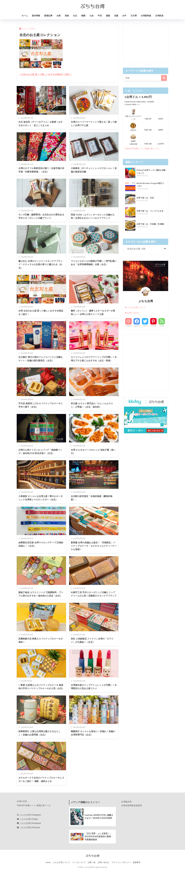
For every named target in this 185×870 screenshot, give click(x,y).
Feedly (162, 325)
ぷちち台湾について (136, 307)
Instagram (128, 325)
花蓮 (116, 16)
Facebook (137, 325)
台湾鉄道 (159, 16)
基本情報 (36, 16)
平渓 (100, 16)
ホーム (25, 16)
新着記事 (48, 16)
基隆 (108, 16)
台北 (75, 16)
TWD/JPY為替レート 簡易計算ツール (142, 148)
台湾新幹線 (146, 16)
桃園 (83, 16)
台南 (59, 16)
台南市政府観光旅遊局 (131, 805)
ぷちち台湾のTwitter (27, 819)
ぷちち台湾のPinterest (28, 827)
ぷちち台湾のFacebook (29, 823)
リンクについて (79, 862)
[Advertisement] (145, 43)
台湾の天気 (22, 801)
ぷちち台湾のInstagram (29, 815)
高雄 (67, 16)
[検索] (164, 78)
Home (48, 862)
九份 (91, 16)
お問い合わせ (133, 313)
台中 (124, 16)
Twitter (145, 325)
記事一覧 (91, 862)
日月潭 (134, 16)
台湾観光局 (126, 801)
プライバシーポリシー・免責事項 (126, 862)
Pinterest (153, 325)
